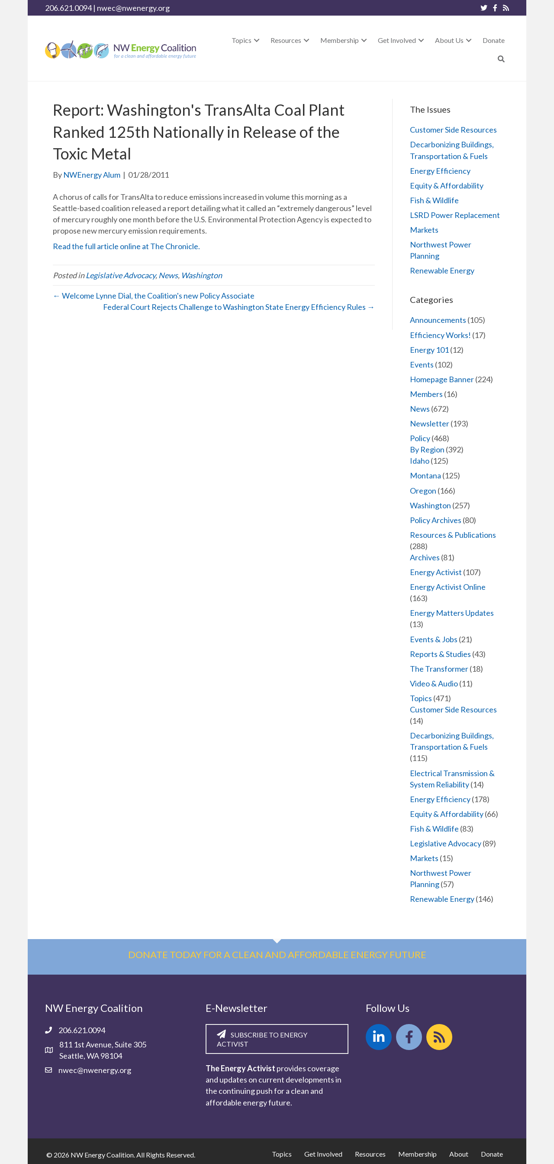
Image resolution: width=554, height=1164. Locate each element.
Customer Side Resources (453, 129)
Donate (492, 1154)
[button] (256, 40)
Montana (425, 475)
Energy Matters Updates (452, 613)
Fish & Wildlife (434, 200)
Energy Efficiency (440, 171)
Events (422, 364)
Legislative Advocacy (120, 275)
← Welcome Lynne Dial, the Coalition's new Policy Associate (153, 295)
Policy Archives (435, 520)
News (168, 275)
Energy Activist (436, 572)
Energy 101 (429, 349)
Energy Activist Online (448, 587)
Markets (424, 229)
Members (426, 394)
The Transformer (439, 668)
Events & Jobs (433, 639)
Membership (417, 1154)
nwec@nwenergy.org (133, 8)
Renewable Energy (442, 270)
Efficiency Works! (440, 335)
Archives (425, 557)
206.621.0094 (68, 8)
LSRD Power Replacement (455, 215)
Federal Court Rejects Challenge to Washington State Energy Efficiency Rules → (239, 307)
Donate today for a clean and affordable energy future (277, 954)
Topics (421, 698)
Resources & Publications (453, 535)
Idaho (419, 460)
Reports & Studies (440, 654)
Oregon (423, 490)
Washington (201, 275)
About (458, 1154)
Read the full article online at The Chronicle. (126, 246)
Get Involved (323, 1154)
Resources (370, 1154)
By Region (427, 449)
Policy (420, 438)
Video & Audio (434, 683)
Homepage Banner (442, 379)
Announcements (438, 320)
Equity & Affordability (446, 185)
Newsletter (429, 423)
